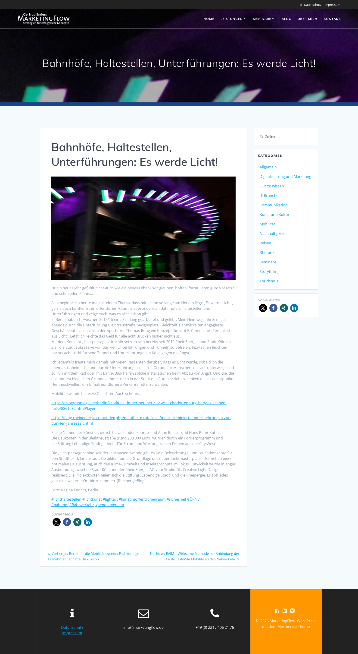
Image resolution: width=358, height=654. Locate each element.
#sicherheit (176, 499)
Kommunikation (274, 205)
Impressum (332, 5)
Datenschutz (312, 5)
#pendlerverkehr (110, 504)
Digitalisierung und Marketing (285, 176)
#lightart (110, 499)
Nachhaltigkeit (272, 233)
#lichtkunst (92, 499)
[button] (57, 522)
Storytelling (270, 271)
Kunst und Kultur (275, 214)
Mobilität (267, 224)
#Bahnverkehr (81, 504)
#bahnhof (59, 504)
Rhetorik (267, 252)
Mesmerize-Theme (293, 626)
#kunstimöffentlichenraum (142, 499)
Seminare (262, 18)
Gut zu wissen (272, 186)
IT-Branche (269, 195)
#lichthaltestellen (66, 499)
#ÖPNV (193, 499)
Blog (286, 18)
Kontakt (332, 18)
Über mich (308, 18)
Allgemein (268, 167)
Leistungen (232, 18)
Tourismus (269, 281)
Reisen (265, 243)
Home (208, 18)
